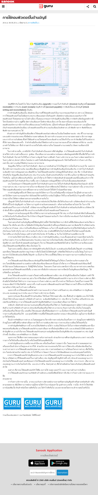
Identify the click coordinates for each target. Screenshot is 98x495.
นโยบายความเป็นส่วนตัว (22, 484)
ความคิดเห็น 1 (33, 23)
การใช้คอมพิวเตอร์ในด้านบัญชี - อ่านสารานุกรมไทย (46, 6)
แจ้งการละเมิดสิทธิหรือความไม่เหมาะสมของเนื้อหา (69, 484)
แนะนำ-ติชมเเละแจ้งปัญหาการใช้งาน (43, 472)
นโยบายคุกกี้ (41, 484)
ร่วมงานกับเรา (62, 472)
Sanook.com (8, 1)
